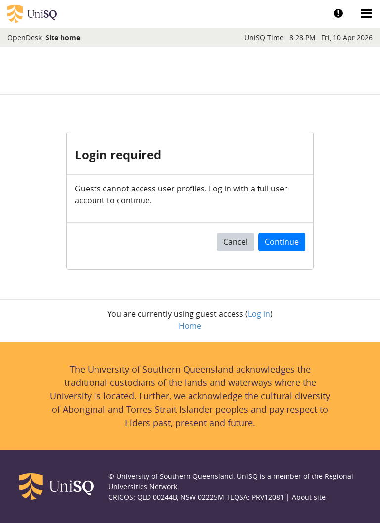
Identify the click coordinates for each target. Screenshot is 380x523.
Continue (282, 242)
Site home (63, 37)
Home (190, 325)
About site (309, 497)
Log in (259, 313)
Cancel (235, 242)
